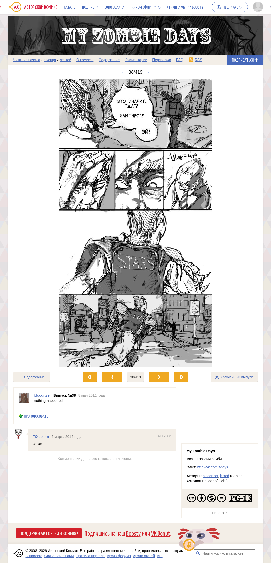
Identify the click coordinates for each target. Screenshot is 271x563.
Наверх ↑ (219, 513)
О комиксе (84, 60)
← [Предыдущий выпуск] (123, 72)
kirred (224, 476)
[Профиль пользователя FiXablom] (20, 434)
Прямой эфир (140, 7)
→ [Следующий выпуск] (147, 72)
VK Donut (160, 533)
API (160, 7)
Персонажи (161, 60)
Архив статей (144, 556)
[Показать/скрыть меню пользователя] (257, 7)
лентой (65, 60)
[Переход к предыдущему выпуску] (40, 223)
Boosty (197, 7)
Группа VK (177, 7)
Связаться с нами (59, 556)
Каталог (70, 7)
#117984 (165, 436)
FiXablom (41, 436)
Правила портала (90, 556)
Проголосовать (36, 416)
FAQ (179, 60)
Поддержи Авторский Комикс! (49, 533)
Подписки (90, 7)
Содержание (109, 60)
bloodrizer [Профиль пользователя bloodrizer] (42, 395)
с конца (50, 60)
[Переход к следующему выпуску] (135, 223)
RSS (198, 60)
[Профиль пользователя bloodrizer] (24, 398)
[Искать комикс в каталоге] (198, 553)
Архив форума (119, 556)
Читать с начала (26, 60)
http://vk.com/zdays (212, 467)
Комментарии (136, 60)
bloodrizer (210, 476)
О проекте (34, 556)
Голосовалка (113, 7)
